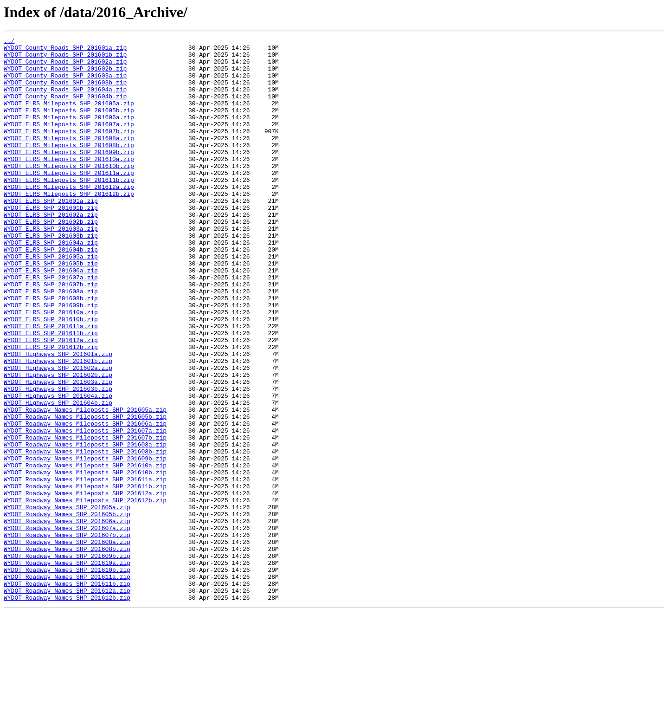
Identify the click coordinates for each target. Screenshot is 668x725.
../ (9, 42)
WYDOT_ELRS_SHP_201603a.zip (51, 267)
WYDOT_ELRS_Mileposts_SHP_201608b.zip (69, 167)
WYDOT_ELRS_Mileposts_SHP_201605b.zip (69, 125)
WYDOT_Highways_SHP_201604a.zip (58, 468)
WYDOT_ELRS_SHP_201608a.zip (51, 342)
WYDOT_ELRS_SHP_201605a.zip (51, 301)
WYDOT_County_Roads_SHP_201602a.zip (65, 67)
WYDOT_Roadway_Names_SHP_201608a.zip (67, 643)
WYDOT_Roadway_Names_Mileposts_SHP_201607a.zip (85, 509)
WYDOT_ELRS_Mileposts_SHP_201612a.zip (69, 217)
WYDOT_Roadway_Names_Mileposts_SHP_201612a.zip (85, 585)
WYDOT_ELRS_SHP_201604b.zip (51, 292)
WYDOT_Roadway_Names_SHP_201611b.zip (67, 693)
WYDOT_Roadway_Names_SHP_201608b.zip (67, 651)
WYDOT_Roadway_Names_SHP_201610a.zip (67, 668)
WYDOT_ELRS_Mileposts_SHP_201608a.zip (69, 159)
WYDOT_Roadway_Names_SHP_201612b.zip (67, 710)
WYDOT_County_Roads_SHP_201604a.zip (65, 100)
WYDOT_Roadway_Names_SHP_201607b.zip (67, 635)
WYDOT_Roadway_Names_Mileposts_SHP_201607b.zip (85, 518)
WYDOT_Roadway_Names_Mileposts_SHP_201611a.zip (85, 568)
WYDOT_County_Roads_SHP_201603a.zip (65, 83)
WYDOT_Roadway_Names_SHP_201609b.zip (67, 660)
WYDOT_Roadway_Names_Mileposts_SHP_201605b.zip (85, 493)
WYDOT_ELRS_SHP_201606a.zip (51, 317)
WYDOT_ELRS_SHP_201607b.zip (51, 334)
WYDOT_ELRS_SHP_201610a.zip (51, 367)
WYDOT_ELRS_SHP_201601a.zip (51, 234)
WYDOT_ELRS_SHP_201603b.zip (51, 276)
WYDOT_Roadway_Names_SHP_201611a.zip (67, 685)
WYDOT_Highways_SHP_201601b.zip (58, 426)
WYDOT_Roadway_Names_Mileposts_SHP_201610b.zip (85, 560)
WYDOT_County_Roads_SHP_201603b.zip (65, 92)
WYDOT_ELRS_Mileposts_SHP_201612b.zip (69, 225)
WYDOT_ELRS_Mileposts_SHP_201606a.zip (69, 133)
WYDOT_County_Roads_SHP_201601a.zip (65, 50)
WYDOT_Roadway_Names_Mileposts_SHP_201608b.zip (85, 535)
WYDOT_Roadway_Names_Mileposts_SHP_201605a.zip (85, 484)
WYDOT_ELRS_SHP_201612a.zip (51, 401)
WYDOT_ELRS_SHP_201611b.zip (51, 392)
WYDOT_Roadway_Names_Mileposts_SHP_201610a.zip (85, 551)
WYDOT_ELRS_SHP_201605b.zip (51, 309)
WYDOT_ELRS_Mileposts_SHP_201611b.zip (69, 209)
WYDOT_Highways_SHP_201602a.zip (58, 434)
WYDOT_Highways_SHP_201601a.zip (58, 418)
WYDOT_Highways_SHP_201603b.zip (58, 459)
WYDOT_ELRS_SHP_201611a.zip (51, 384)
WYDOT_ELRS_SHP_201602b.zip (51, 259)
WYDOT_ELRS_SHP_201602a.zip (51, 250)
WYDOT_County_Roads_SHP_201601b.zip (65, 58)
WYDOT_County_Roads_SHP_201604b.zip (65, 108)
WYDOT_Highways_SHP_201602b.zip (58, 443)
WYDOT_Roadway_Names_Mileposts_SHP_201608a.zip (85, 526)
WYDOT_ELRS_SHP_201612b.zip (51, 409)
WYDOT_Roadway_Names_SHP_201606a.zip (67, 618)
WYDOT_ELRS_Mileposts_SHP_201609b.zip (69, 175)
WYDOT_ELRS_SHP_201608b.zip (51, 351)
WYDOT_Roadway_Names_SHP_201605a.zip (67, 601)
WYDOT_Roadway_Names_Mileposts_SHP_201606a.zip (85, 501)
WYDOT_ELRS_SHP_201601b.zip (51, 242)
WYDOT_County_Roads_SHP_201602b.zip (65, 75)
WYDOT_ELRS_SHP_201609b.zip (51, 359)
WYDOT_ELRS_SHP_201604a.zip (51, 284)
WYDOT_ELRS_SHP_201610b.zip (51, 376)
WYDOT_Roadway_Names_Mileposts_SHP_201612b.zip (85, 593)
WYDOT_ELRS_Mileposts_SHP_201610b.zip (69, 192)
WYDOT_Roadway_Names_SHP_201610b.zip (67, 677)
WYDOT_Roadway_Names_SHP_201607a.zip (67, 626)
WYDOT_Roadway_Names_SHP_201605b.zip (67, 610)
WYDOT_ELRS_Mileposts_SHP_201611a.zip (69, 200)
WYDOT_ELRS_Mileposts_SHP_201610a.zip (69, 184)
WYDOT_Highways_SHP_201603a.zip (58, 451)
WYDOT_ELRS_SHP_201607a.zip (51, 326)
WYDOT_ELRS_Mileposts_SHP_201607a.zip (69, 142)
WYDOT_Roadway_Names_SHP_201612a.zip (67, 702)
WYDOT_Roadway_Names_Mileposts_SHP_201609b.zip (85, 543)
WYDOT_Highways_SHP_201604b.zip (58, 476)
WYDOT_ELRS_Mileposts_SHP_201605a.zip (69, 117)
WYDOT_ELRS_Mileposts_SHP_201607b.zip (69, 150)
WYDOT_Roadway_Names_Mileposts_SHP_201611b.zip (85, 576)
